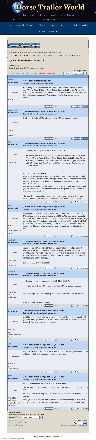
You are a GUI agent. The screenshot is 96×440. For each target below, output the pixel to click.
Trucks (49, 55)
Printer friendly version (18, 423)
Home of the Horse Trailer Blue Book (48, 15)
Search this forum (16, 420)
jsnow (10, 80)
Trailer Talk (32, 73)
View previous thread (67, 426)
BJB (9, 206)
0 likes (56, 107)
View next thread (81, 426)
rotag (10, 309)
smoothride (12, 110)
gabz (10, 376)
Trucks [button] (53, 25)
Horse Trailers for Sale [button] (25, 25)
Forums (42, 31)
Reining (68, 55)
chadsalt (11, 240)
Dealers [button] (65, 25)
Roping (77, 55)
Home (9, 25)
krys (9, 344)
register (36, 52)
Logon (30, 52)
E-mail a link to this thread (19, 425)
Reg (9, 142)
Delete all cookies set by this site (13, 439)
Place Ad (42, 25)
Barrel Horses (38, 55)
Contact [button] (53, 31)
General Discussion (18, 73)
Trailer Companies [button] (81, 25)
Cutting (59, 55)
